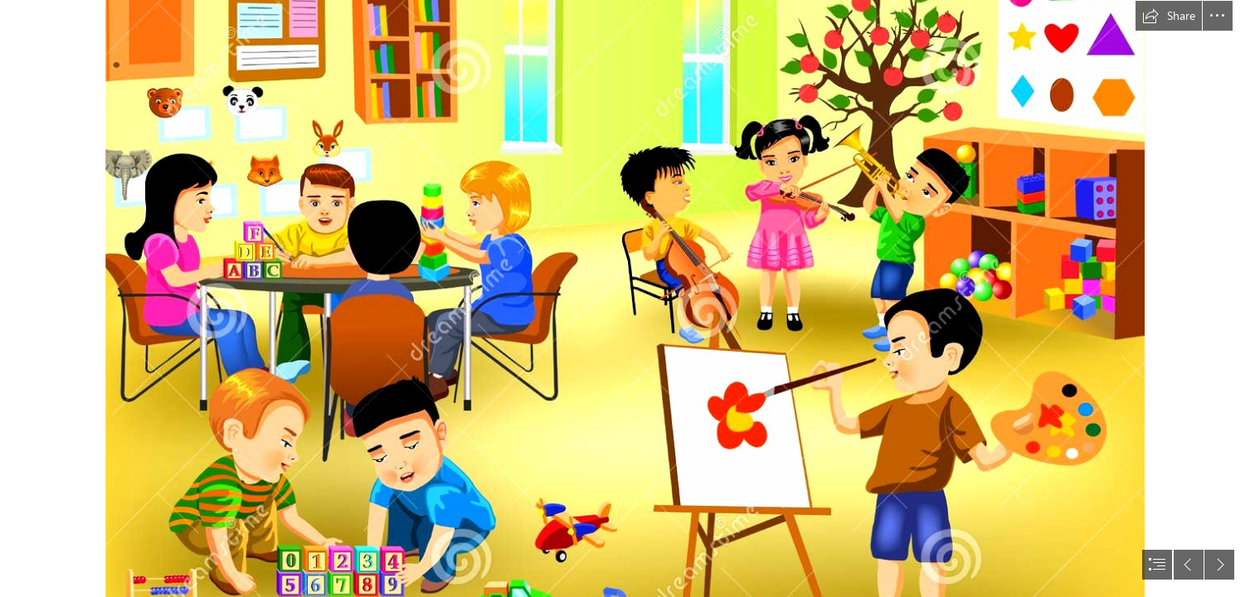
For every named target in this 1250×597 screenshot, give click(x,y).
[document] (625, 298)
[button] (1169, 16)
